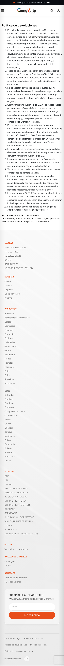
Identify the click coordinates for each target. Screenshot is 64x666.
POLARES (8, 448)
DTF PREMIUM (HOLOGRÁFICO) (21, 533)
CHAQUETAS (10, 334)
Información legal (13, 638)
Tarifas (8, 565)
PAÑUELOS (9, 367)
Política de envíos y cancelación (19, 651)
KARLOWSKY (11, 264)
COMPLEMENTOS (12, 293)
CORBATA (9, 338)
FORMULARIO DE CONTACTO (16, 577)
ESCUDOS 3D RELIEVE (16, 488)
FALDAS (8, 419)
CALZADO (9, 321)
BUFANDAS (9, 395)
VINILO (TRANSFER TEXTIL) (19, 521)
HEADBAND (10, 354)
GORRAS (8, 423)
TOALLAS (8, 460)
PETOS (7, 371)
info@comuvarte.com (37, 36)
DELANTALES (10, 342)
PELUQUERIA (10, 444)
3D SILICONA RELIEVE (16, 496)
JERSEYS (8, 432)
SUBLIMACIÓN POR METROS (19, 517)
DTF (7, 476)
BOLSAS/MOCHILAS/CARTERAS (17, 317)
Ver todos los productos (16, 549)
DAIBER (8, 260)
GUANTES (9, 427)
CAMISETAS (10, 326)
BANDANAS (9, 313)
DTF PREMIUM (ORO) (16, 500)
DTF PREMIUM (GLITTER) (18, 505)
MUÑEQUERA (10, 436)
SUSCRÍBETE (32, 615)
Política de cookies (38, 644)
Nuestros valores (13, 581)
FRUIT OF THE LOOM (15, 247)
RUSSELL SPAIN (13, 255)
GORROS (8, 350)
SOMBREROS (10, 456)
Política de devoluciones (16, 644)
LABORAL (8, 285)
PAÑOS (8, 440)
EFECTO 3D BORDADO (16, 492)
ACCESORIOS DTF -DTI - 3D (19, 268)
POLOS (7, 375)
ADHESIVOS (11, 529)
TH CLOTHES (11, 251)
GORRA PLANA (10, 346)
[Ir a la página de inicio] (26, 10)
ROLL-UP (8, 452)
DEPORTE (9, 289)
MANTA (8, 358)
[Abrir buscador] (52, 11)
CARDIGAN (9, 403)
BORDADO (10, 509)
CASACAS (9, 330)
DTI (6, 480)
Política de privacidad (33, 638)
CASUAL (8, 281)
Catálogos (10, 561)
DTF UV (8, 484)
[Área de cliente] (59, 11)
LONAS (8, 525)
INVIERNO (8, 297)
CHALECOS (9, 407)
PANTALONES (10, 362)
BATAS (7, 390)
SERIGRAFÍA (11, 513)
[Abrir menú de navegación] (2, 10)
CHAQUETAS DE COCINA (15, 411)
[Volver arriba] (26, 658)
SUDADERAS (10, 383)
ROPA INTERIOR (11, 379)
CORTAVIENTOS (11, 415)
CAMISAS (9, 399)
